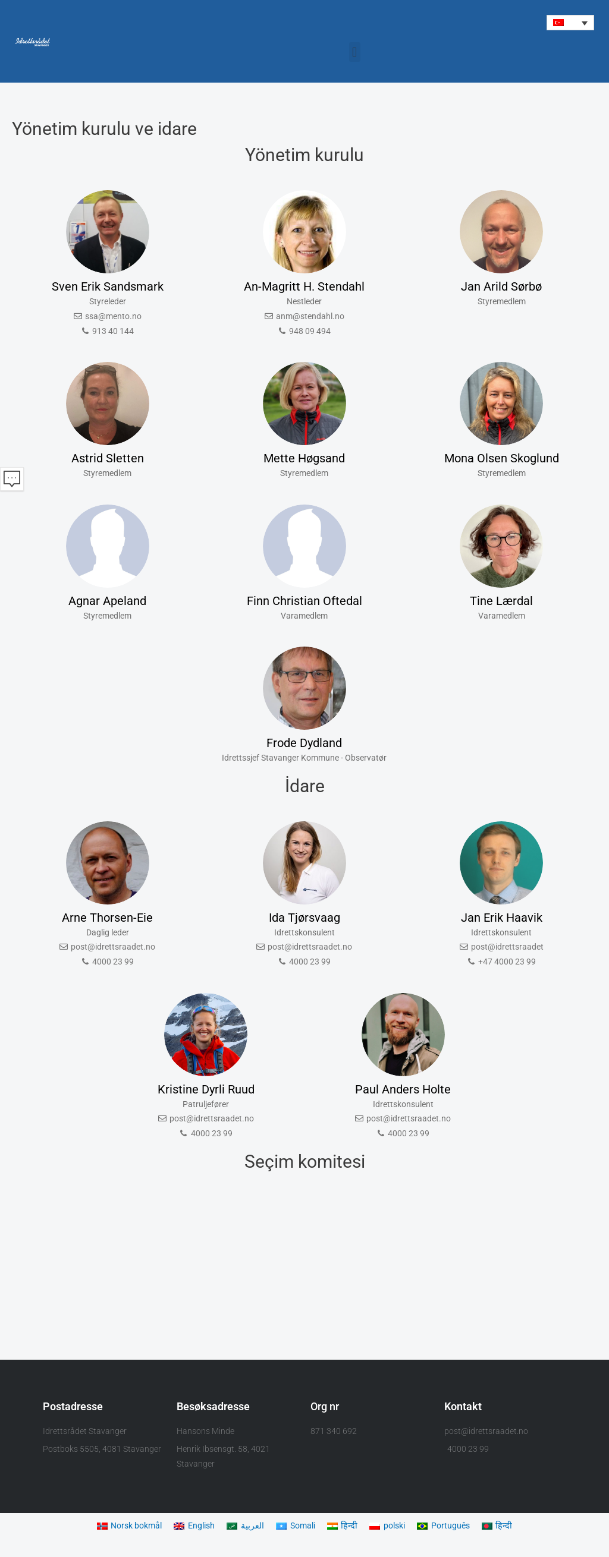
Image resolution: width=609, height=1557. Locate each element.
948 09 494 (310, 331)
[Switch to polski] (393, 1526)
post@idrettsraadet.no (113, 947)
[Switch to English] (192, 1526)
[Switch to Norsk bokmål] (123, 1526)
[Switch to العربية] (245, 1526)
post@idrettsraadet (507, 947)
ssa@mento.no (113, 317)
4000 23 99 (113, 962)
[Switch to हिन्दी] (346, 1526)
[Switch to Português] (451, 1526)
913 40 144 (113, 331)
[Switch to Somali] (298, 1526)
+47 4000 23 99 (507, 962)
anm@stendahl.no (310, 317)
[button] (570, 23)
